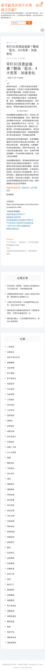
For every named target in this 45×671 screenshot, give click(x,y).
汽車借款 (10, 468)
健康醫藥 (22, 58)
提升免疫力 (11, 436)
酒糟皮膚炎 (11, 616)
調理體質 (10, 590)
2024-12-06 (11, 42)
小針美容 (10, 410)
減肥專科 (10, 484)
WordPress (28, 667)
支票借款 (10, 442)
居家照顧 (10, 415)
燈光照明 (10, 505)
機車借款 (10, 463)
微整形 (9, 421)
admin (14, 58)
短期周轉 (10, 558)
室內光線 (10, 405)
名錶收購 (10, 394)
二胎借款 (10, 347)
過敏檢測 (10, 611)
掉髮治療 (10, 431)
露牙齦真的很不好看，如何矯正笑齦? (22, 7)
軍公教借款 (11, 606)
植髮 (9, 458)
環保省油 (10, 526)
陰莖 (9, 627)
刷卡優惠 (10, 373)
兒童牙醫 (10, 368)
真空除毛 (10, 553)
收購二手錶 (11, 447)
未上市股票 (11, 452)
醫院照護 (10, 621)
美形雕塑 (10, 563)
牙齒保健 (10, 521)
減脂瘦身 (10, 489)
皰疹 (9, 547)
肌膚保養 (10, 569)
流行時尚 (10, 473)
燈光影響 (10, 500)
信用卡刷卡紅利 (13, 357)
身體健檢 (10, 595)
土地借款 (10, 399)
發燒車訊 (10, 542)
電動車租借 (11, 637)
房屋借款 (10, 426)
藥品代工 (10, 584)
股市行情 (10, 574)
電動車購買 (11, 643)
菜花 (9, 579)
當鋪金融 (10, 537)
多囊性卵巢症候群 (13, 188)
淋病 (9, 479)
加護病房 (10, 384)
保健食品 (10, 352)
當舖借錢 (10, 532)
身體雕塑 (10, 600)
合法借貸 (10, 389)
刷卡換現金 (11, 378)
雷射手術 (10, 632)
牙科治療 (10, 516)
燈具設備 (10, 510)
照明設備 (10, 495)
